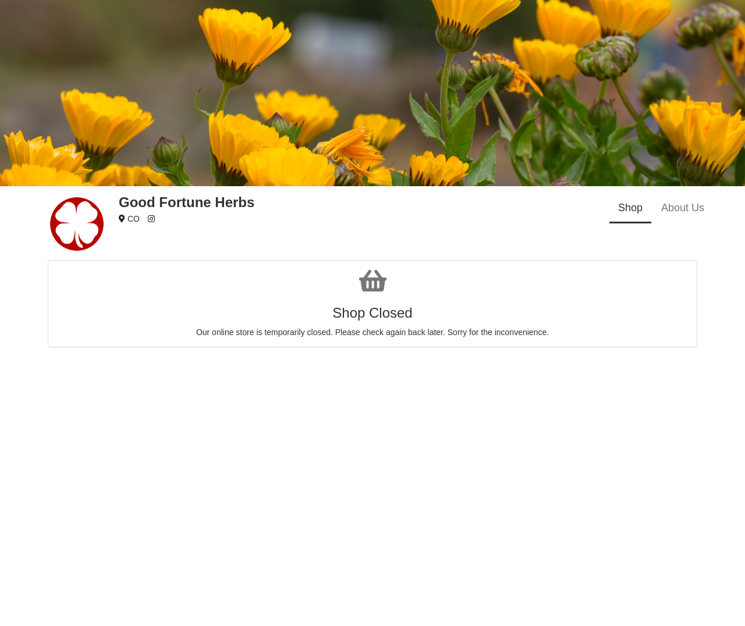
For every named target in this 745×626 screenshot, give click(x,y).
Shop (630, 208)
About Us (682, 208)
